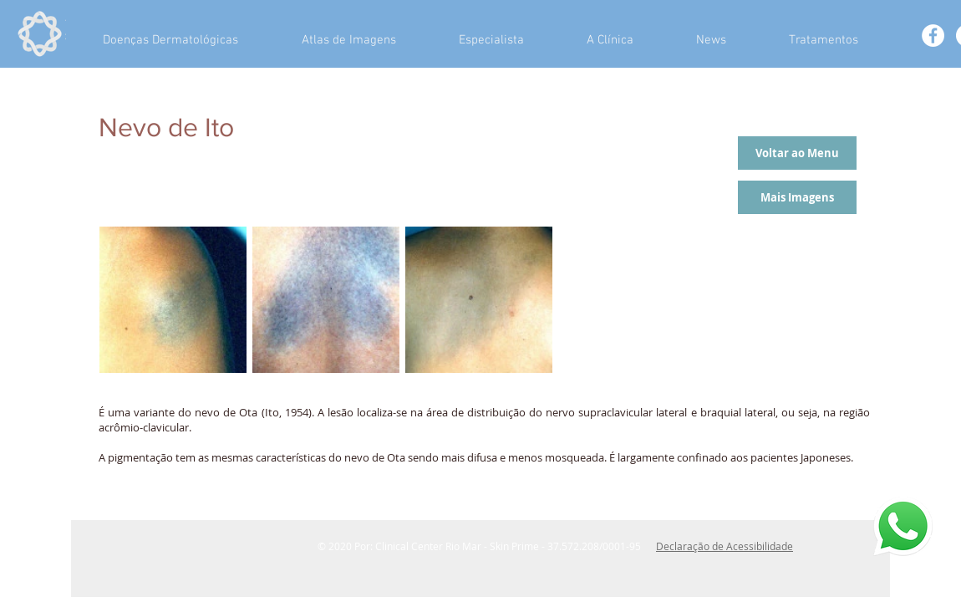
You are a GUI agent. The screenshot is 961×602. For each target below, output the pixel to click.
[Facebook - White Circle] (933, 35)
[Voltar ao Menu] (797, 153)
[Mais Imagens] (797, 197)
